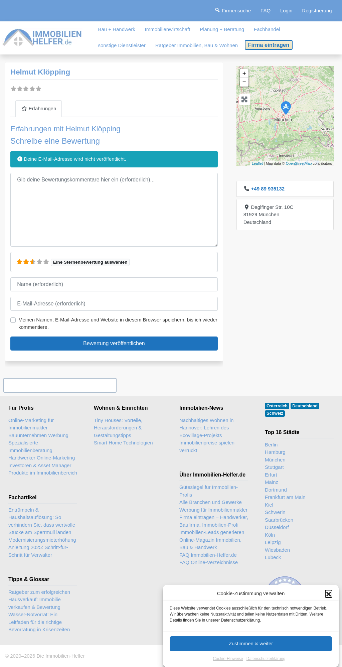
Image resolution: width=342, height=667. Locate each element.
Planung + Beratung (222, 29)
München (275, 459)
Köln (270, 535)
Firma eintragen (269, 45)
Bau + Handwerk (116, 29)
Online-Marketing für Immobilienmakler (31, 424)
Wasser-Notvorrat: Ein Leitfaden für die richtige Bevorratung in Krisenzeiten (39, 622)
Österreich (277, 406)
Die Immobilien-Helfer (60, 656)
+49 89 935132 (268, 188)
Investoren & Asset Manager (39, 465)
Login (286, 10)
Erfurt (271, 475)
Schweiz (275, 413)
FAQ (266, 10)
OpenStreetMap (299, 163)
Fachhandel (267, 29)
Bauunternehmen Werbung (38, 435)
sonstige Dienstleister (122, 45)
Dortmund (276, 490)
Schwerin (275, 512)
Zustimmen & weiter (251, 650)
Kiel (269, 505)
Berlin (271, 444)
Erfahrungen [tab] (38, 108)
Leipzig (273, 542)
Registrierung (317, 10)
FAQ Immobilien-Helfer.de (208, 555)
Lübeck (273, 557)
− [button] (244, 82)
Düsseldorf (277, 527)
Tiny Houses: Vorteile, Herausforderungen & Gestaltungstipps (118, 427)
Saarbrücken (279, 520)
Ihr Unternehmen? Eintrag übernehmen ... (59, 385)
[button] (328, 600)
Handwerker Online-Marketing (41, 457)
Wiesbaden (277, 550)
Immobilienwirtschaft (167, 29)
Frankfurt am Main (285, 497)
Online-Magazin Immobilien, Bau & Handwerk (210, 543)
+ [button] (244, 74)
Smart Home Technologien (123, 442)
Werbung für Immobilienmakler (213, 510)
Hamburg (275, 452)
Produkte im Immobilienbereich (42, 473)
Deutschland (305, 406)
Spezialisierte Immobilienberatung (30, 446)
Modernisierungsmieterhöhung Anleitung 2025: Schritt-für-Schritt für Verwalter (42, 547)
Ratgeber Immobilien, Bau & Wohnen (196, 45)
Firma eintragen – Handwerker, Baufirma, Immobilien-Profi (213, 521)
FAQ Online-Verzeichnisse (208, 562)
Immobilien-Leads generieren (211, 532)
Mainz (271, 482)
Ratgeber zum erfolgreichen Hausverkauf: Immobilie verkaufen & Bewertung (39, 599)
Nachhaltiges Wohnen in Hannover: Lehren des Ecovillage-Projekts (206, 427)
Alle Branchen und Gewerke (210, 502)
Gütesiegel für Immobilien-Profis (208, 491)
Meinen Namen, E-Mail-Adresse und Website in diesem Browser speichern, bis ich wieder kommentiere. (117, 323)
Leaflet (257, 163)
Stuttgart (274, 467)
